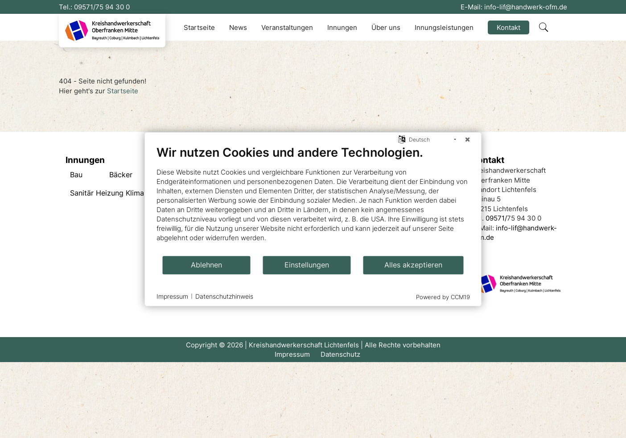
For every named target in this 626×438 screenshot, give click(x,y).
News (238, 27)
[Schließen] (467, 139)
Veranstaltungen (287, 27)
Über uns (385, 27)
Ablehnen (206, 265)
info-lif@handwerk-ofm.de (525, 7)
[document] (313, 200)
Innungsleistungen (444, 27)
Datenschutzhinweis (224, 296)
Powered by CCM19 (443, 296)
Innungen (342, 27)
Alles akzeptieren (413, 265)
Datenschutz (340, 354)
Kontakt (508, 27)
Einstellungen (306, 265)
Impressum (292, 354)
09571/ (84, 7)
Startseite (199, 27)
